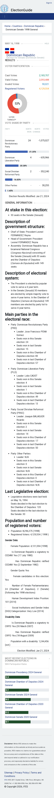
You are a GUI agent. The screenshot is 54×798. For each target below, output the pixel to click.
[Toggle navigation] (4, 16)
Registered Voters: (15, 88)
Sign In (49, 3)
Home (7, 26)
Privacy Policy (22, 772)
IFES (5, 780)
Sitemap (8, 772)
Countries (17, 26)
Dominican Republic (34, 26)
